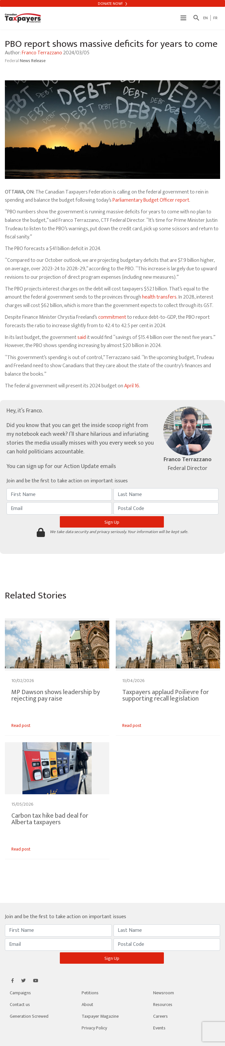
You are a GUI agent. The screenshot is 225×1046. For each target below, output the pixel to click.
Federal (12, 60)
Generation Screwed (29, 1016)
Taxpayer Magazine (100, 1016)
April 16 (131, 386)
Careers (160, 1016)
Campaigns (20, 993)
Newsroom (163, 993)
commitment (112, 317)
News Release (33, 60)
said (81, 337)
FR (215, 18)
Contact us (20, 1004)
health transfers (159, 297)
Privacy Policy (94, 1028)
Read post (21, 725)
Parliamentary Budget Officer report (150, 200)
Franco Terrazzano (42, 52)
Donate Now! (112, 3)
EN (205, 18)
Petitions (90, 993)
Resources (162, 1004)
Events (159, 1028)
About (87, 1004)
